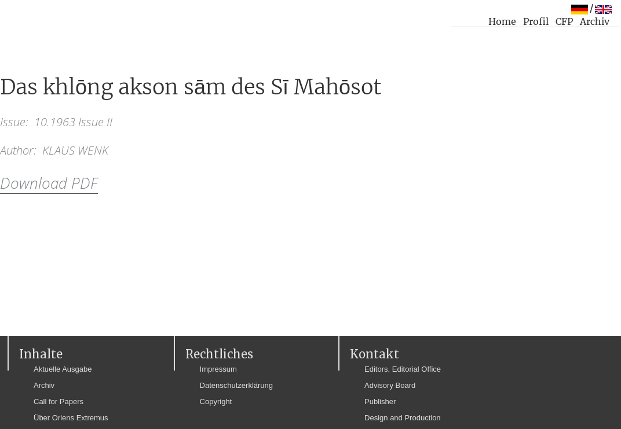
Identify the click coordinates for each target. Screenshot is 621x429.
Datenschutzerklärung (236, 385)
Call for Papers (58, 401)
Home (502, 21)
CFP (564, 21)
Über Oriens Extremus (71, 417)
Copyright (216, 401)
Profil (536, 21)
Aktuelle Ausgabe (63, 369)
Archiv (594, 21)
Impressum (218, 369)
